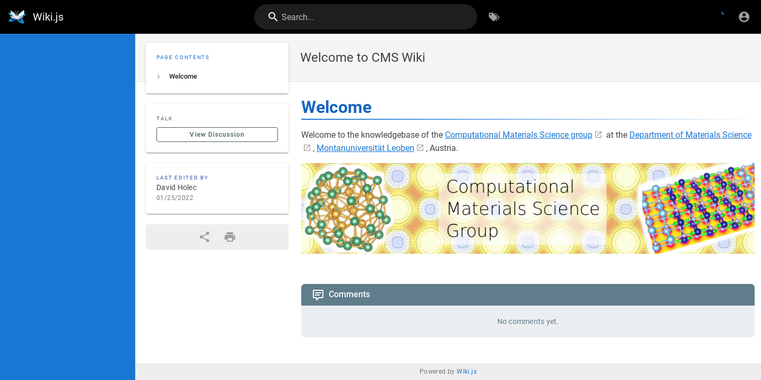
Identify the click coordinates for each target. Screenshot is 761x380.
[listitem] (217, 76)
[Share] (204, 237)
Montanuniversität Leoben (365, 148)
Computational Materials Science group (518, 135)
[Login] (744, 17)
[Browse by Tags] (494, 17)
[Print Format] (230, 237)
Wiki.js (467, 371)
